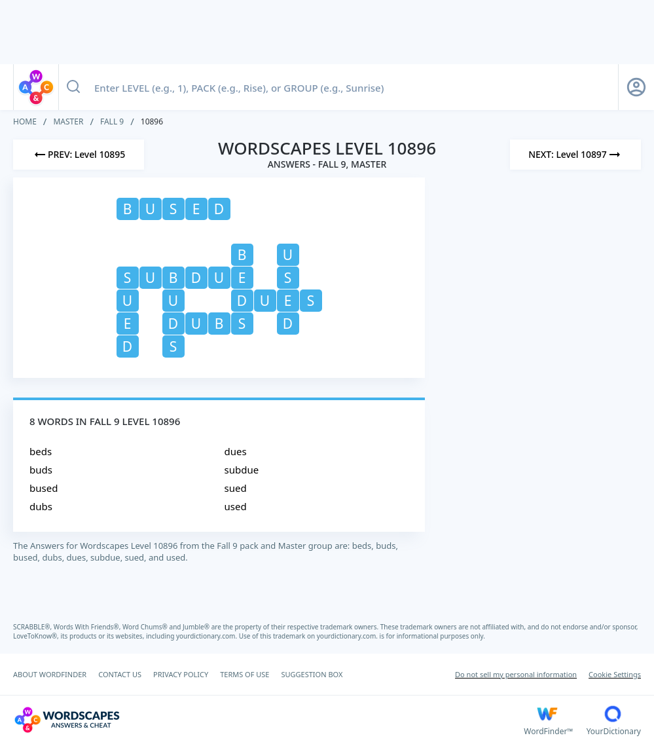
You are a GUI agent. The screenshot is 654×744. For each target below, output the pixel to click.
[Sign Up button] (636, 87)
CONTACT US (119, 674)
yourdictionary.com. (207, 636)
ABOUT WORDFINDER (49, 674)
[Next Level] (575, 155)
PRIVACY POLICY (180, 674)
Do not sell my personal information (516, 674)
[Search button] (73, 87)
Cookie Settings (615, 674)
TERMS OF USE (244, 674)
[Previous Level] (78, 155)
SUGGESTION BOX (311, 674)
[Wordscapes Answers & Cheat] (268, 719)
